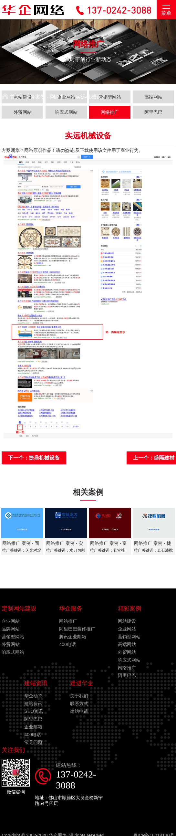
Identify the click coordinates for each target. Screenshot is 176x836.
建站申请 (79, 711)
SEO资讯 (33, 711)
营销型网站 (13, 636)
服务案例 (35, 97)
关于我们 (79, 695)
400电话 (67, 644)
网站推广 (68, 621)
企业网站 (11, 621)
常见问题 (33, 742)
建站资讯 (35, 683)
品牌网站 (11, 628)
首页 (11, 97)
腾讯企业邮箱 (72, 636)
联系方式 (79, 703)
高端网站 (127, 644)
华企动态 (33, 695)
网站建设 (127, 621)
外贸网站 (11, 644)
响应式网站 (13, 652)
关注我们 (13, 750)
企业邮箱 (33, 726)
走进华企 (81, 683)
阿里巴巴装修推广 (77, 628)
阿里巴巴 (127, 675)
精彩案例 (129, 608)
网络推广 (60, 97)
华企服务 (70, 608)
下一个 (34, 457)
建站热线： (80, 776)
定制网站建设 (19, 608)
